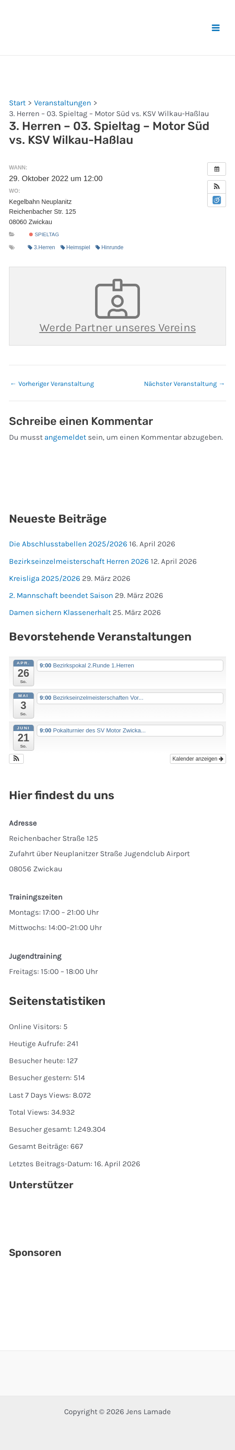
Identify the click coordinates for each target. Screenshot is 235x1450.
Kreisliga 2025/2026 (44, 578)
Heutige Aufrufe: (38, 1043)
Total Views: (30, 1112)
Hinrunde (109, 247)
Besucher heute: (38, 1060)
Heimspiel (75, 247)
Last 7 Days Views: (41, 1095)
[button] (217, 187)
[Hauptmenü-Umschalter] (216, 27)
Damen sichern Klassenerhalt (60, 612)
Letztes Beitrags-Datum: (51, 1163)
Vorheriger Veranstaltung (52, 384)
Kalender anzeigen (198, 759)
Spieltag (44, 234)
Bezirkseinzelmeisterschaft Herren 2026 (79, 561)
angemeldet (65, 437)
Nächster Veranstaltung (184, 384)
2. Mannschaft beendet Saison (61, 595)
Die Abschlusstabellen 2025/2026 (68, 543)
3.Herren (41, 247)
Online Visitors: (36, 1026)
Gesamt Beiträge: (39, 1146)
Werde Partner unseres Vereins (117, 306)
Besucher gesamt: (41, 1129)
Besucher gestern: (41, 1077)
